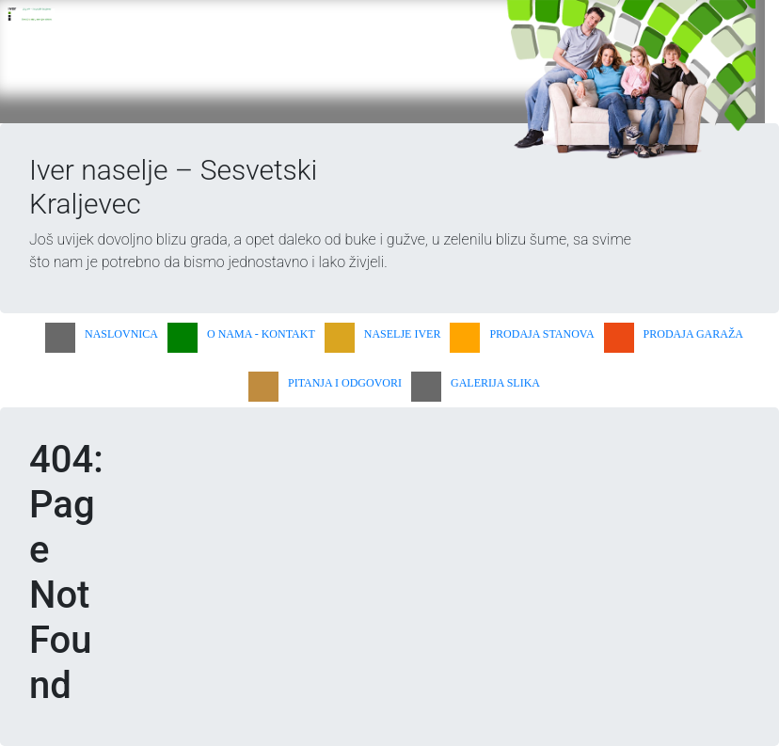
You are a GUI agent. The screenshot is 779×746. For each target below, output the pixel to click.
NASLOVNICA (121, 334)
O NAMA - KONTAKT (261, 334)
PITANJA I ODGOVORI (345, 382)
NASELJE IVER (402, 334)
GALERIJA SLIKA (495, 382)
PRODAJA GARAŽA (693, 334)
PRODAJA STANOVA (541, 334)
